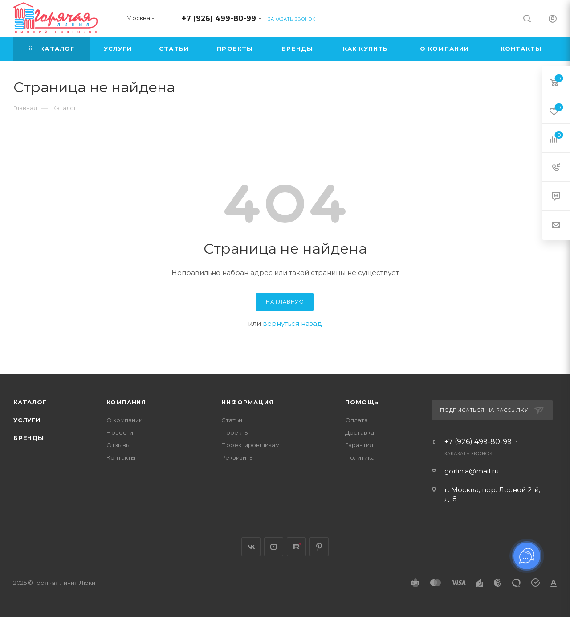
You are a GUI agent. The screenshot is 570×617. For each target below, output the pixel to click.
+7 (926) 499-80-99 (219, 18)
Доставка (359, 432)
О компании (124, 420)
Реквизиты (237, 457)
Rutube (296, 546)
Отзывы (118, 444)
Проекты (235, 432)
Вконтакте (251, 546)
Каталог (30, 402)
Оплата (356, 420)
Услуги (27, 420)
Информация (247, 402)
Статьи (231, 420)
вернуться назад (292, 323)
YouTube (273, 546)
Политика (360, 457)
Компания (126, 402)
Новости (119, 432)
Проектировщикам (250, 444)
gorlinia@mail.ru (471, 471)
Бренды (28, 437)
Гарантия (359, 444)
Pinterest (319, 546)
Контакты (120, 457)
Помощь (362, 402)
